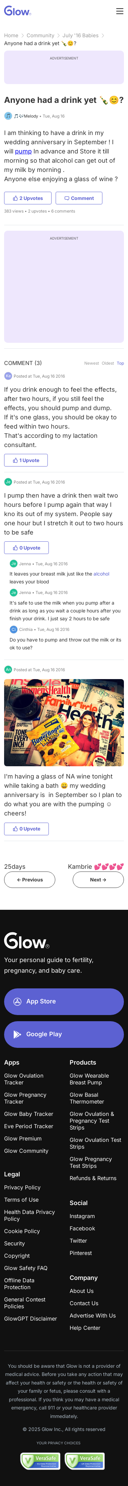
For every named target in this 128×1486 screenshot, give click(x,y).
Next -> (98, 879)
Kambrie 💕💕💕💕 (96, 866)
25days (15, 866)
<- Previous (30, 879)
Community (40, 35)
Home (11, 35)
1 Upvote (26, 460)
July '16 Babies (80, 35)
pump (23, 151)
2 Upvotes (28, 198)
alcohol (101, 574)
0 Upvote (26, 548)
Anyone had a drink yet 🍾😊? (40, 43)
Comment (79, 198)
